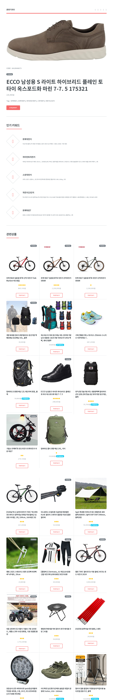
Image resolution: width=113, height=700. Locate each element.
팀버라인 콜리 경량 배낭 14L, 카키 (53, 448)
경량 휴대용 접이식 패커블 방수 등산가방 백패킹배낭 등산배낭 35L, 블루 (21, 336)
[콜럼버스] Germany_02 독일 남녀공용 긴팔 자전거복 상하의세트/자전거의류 (55, 573)
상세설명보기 (13, 108)
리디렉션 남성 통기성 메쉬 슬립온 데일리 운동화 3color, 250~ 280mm (56, 689)
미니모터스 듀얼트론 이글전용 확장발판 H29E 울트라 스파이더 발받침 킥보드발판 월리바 (55, 515)
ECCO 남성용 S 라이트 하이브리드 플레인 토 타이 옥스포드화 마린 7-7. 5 (55, 392)
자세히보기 (22, 295)
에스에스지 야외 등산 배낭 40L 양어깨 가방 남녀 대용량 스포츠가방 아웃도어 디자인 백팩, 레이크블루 (56, 338)
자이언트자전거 (29, 157)
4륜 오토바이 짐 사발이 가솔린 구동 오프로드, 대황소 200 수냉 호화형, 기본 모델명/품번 (22, 631)
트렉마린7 (27, 210)
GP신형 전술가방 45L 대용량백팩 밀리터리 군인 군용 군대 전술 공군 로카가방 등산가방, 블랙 (90, 394)
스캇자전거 (27, 174)
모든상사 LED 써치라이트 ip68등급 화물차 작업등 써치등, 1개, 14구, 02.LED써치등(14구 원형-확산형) (21, 691)
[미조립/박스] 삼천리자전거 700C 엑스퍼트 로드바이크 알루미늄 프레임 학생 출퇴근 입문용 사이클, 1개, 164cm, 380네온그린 (22, 515)
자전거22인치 (28, 192)
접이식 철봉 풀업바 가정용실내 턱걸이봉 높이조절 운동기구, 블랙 (90, 689)
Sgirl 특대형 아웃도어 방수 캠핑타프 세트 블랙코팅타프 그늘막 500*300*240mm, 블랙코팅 (90, 515)
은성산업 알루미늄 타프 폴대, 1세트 (88, 628)
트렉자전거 (27, 139)
